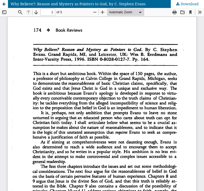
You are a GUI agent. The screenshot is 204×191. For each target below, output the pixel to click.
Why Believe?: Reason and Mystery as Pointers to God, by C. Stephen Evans (78, 3)
